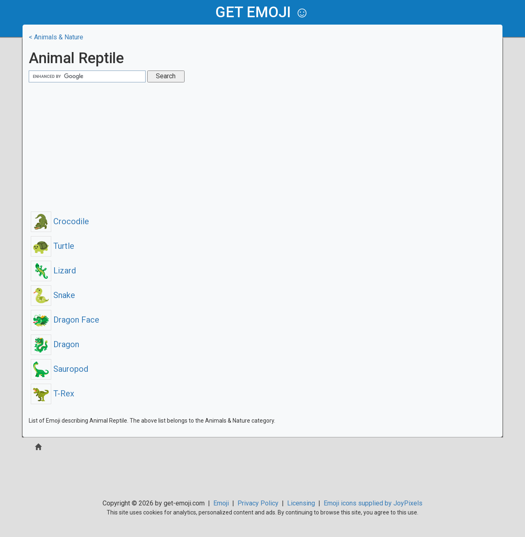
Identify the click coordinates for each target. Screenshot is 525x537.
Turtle (52, 246)
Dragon (55, 344)
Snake (53, 295)
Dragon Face (65, 320)
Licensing (301, 503)
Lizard (53, 270)
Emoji (221, 503)
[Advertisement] (262, 146)
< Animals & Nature (56, 37)
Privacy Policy (257, 503)
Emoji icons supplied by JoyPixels (373, 503)
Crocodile (60, 221)
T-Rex (52, 393)
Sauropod (59, 369)
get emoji (253, 12)
